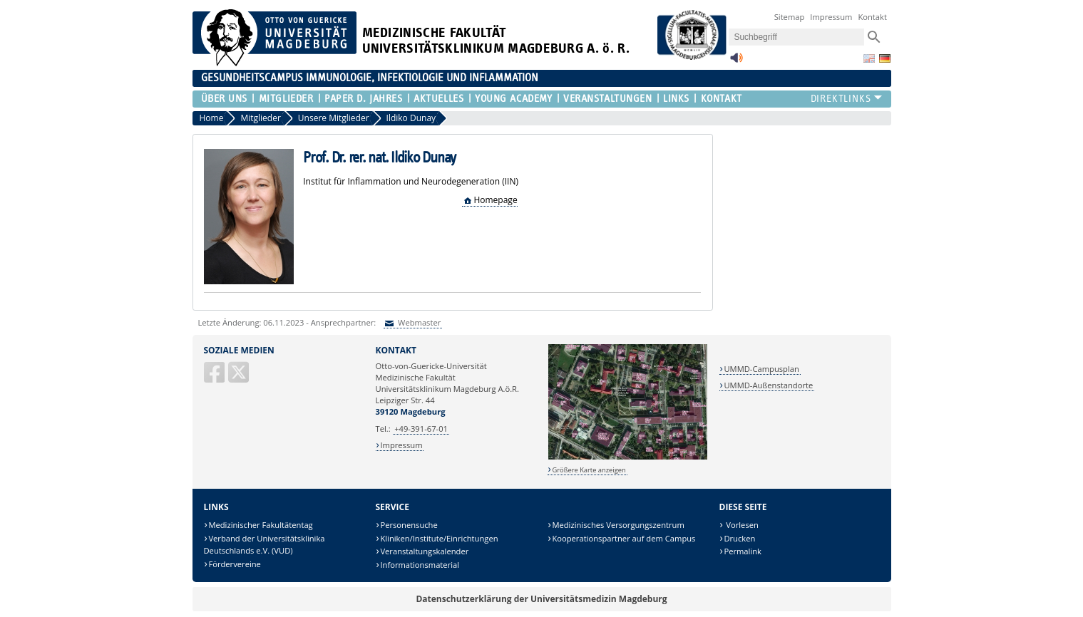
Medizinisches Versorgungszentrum (618, 524)
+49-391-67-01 (421, 428)
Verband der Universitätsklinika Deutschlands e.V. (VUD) (264, 544)
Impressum (831, 16)
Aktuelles (438, 98)
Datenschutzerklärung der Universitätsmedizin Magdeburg (541, 599)
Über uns (224, 98)
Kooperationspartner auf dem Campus (623, 538)
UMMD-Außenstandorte (768, 385)
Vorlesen (741, 524)
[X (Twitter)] (239, 378)
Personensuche (408, 524)
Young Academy (513, 98)
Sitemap (789, 16)
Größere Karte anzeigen (588, 470)
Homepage (495, 200)
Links (676, 98)
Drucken (739, 538)
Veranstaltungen (607, 98)
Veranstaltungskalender (424, 551)
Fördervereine (234, 564)
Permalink (742, 551)
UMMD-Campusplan (761, 368)
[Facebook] (215, 378)
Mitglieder (286, 98)
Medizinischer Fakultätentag (260, 524)
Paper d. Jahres (363, 98)
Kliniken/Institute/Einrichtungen (439, 538)
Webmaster (418, 322)
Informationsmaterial (419, 564)
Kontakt (872, 16)
